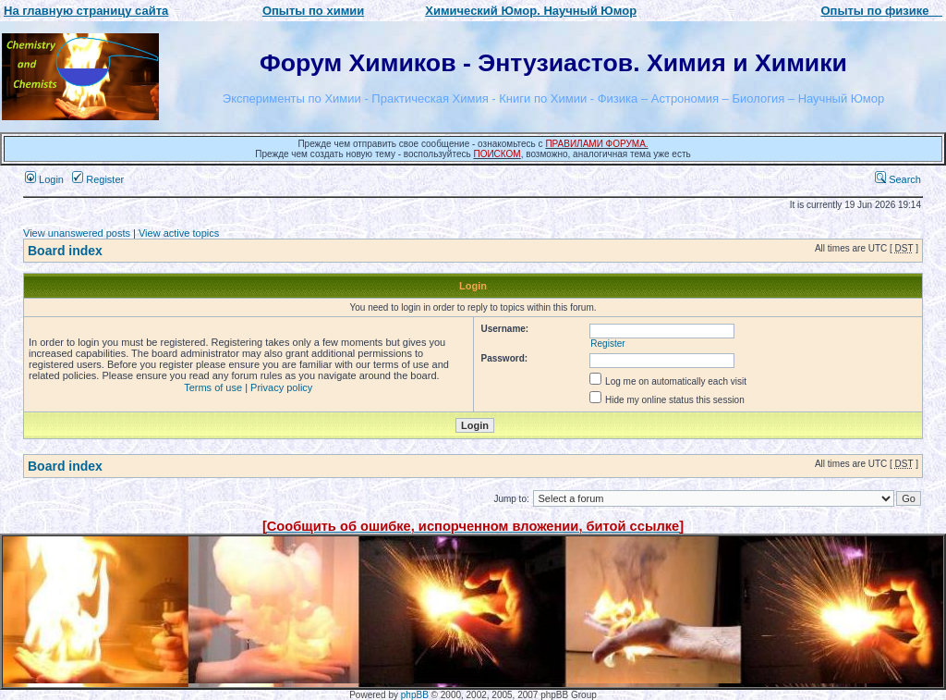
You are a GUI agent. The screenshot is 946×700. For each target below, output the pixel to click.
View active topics (179, 233)
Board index (65, 250)
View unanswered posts (76, 233)
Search (898, 179)
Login (44, 179)
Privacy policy (281, 387)
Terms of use (213, 387)
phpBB (415, 695)
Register (98, 179)
